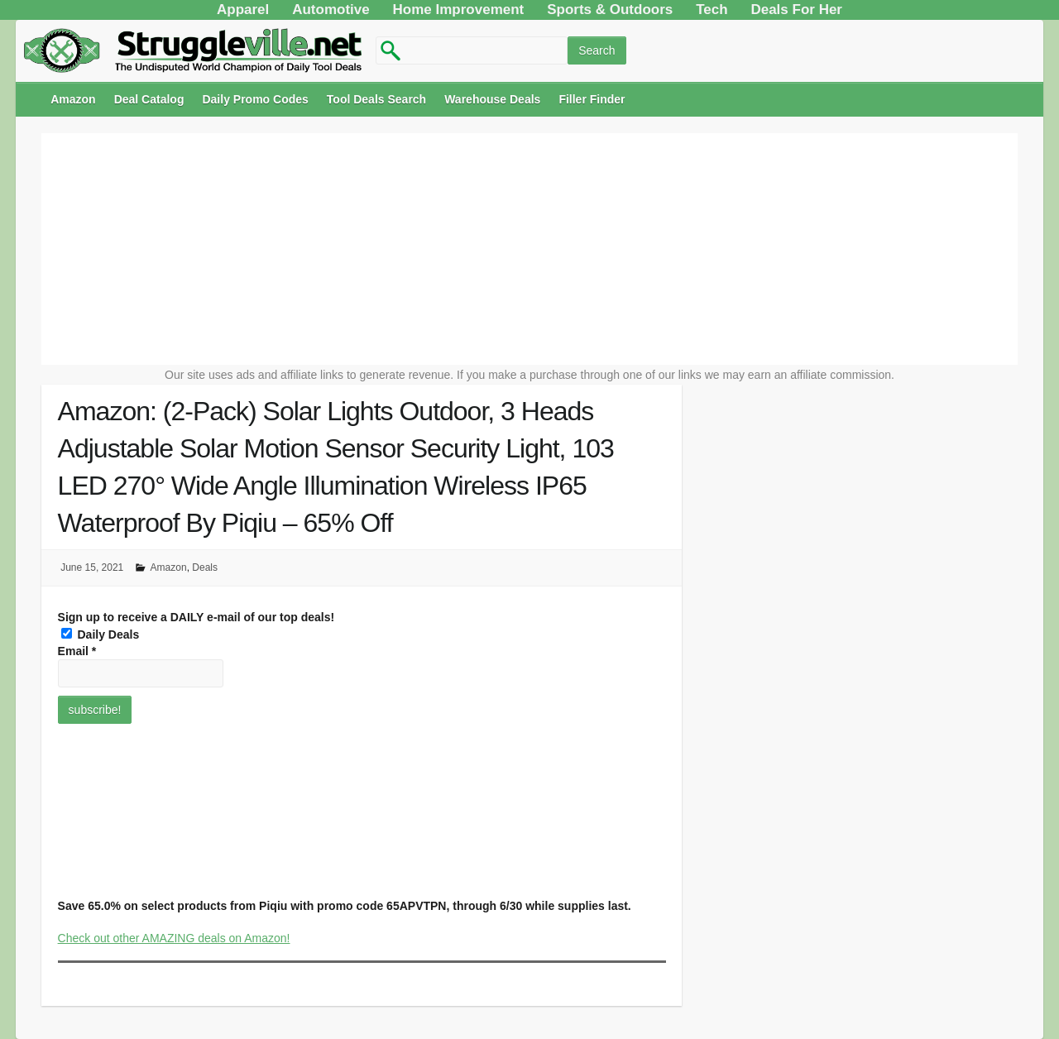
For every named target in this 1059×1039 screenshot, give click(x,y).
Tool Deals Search (376, 99)
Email (77, 651)
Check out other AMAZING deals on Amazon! (174, 938)
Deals (205, 567)
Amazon (72, 99)
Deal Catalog (149, 99)
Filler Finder (591, 99)
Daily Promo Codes (255, 99)
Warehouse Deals (492, 99)
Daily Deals (100, 634)
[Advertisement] (529, 249)
